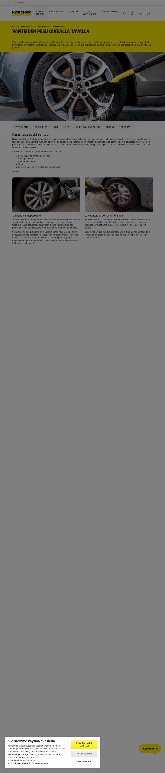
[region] (52, 752)
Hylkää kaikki (84, 754)
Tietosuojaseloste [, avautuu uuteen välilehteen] (40, 763)
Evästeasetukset (84, 762)
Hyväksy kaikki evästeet (84, 744)
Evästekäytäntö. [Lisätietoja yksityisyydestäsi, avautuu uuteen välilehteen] (23, 763)
